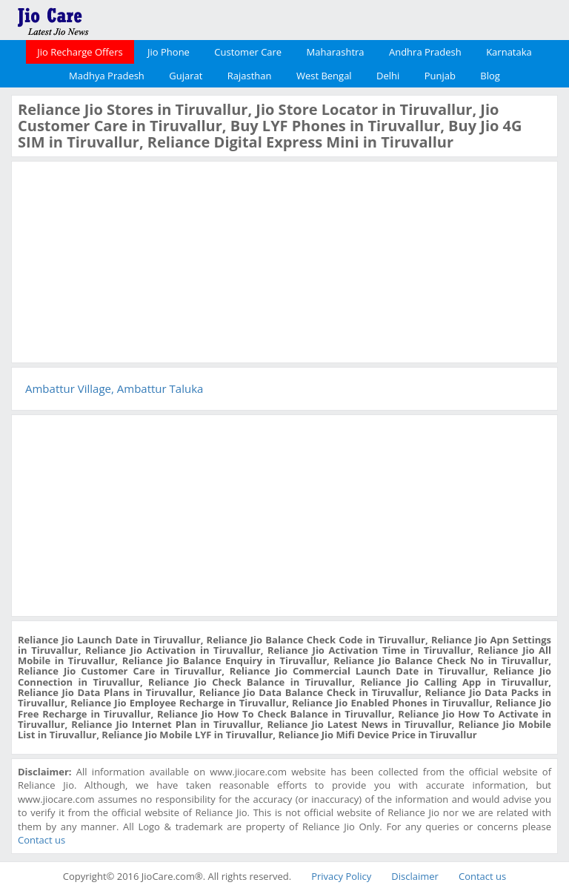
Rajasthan (249, 75)
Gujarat (185, 75)
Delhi (387, 75)
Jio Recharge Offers (79, 52)
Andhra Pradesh (425, 52)
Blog (490, 75)
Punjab (440, 75)
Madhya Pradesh (106, 75)
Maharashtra (336, 52)
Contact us (41, 840)
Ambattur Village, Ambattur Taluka (114, 388)
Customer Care (248, 52)
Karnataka (509, 52)
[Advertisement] (129, 260)
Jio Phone (168, 52)
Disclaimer (415, 876)
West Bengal (324, 75)
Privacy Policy (341, 876)
